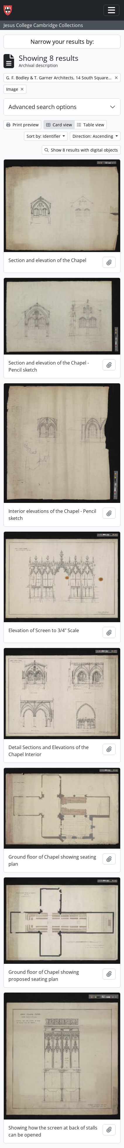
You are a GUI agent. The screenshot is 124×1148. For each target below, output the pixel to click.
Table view (90, 124)
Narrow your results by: (62, 42)
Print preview (22, 124)
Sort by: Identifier (44, 136)
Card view (59, 124)
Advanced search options (42, 107)
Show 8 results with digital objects (81, 150)
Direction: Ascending (93, 136)
